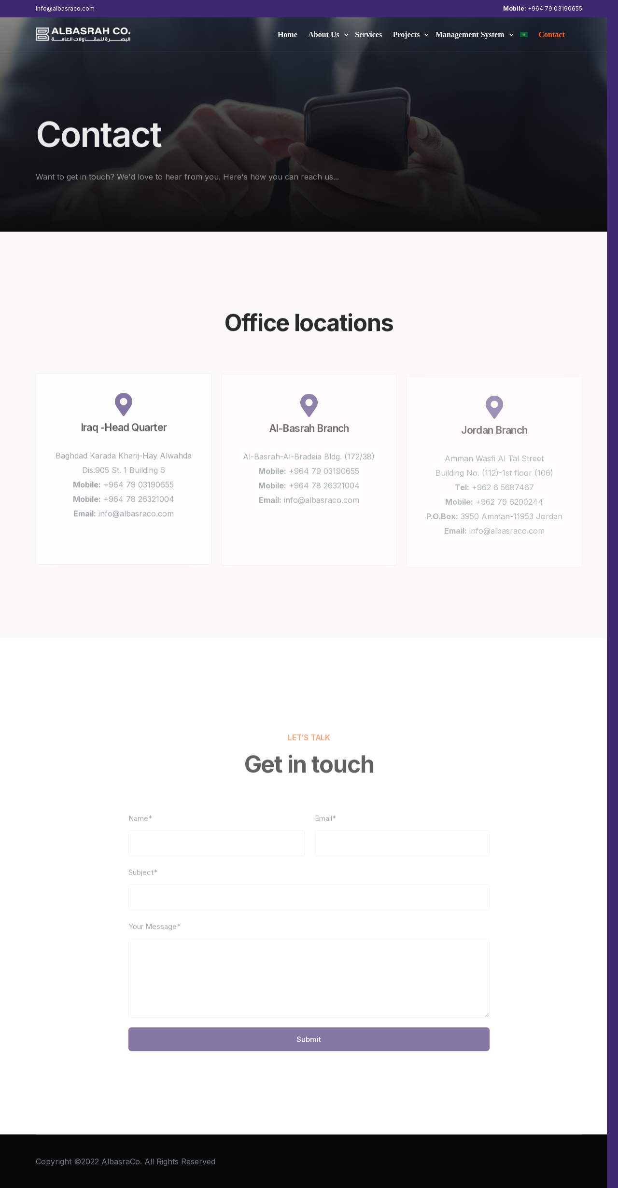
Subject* (142, 878)
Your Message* (154, 932)
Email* (325, 824)
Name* (140, 824)
